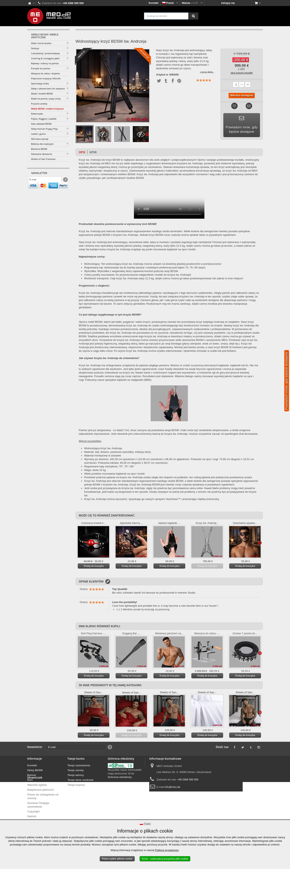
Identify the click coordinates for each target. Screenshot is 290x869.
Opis (82, 152)
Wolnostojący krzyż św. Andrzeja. (103, 448)
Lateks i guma (38, 133)
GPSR (93, 152)
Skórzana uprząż (39, 138)
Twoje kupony (76, 784)
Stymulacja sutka (40, 83)
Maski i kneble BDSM (42, 93)
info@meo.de (172, 786)
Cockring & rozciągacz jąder (45, 58)
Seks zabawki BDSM (41, 123)
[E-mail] (44, 181)
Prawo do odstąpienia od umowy (42, 796)
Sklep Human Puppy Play (44, 128)
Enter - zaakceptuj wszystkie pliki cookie (165, 858)
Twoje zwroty (75, 770)
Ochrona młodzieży (120, 777)
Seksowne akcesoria (41, 153)
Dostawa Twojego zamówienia (38, 804)
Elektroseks (37, 113)
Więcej (147, 134)
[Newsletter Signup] (65, 180)
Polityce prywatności (167, 850)
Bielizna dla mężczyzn (42, 143)
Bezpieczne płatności (40, 789)
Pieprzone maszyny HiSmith (46, 78)
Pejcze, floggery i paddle (43, 118)
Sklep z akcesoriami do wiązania (48, 88)
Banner (31, 775)
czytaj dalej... (207, 72)
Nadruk (31, 816)
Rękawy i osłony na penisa (45, 63)
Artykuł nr (162, 74)
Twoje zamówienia (78, 765)
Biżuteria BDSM (39, 148)
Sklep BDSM (35, 770)
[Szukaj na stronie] (193, 16)
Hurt (30, 779)
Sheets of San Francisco (43, 158)
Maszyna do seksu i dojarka (45, 73)
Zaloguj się (228, 2)
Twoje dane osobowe (80, 779)
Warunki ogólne (37, 784)
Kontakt (153, 2)
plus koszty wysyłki (242, 72)
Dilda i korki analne (41, 43)
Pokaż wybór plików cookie (117, 858)
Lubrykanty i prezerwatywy (45, 53)
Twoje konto (76, 758)
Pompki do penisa (40, 68)
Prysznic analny (39, 103)
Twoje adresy (75, 775)
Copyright (33, 811)
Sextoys (35, 48)
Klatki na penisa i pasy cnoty (46, 98)
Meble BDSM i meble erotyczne (47, 108)
